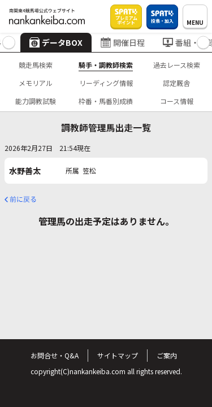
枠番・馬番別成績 (106, 101)
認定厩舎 (176, 83)
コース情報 (176, 101)
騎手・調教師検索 (106, 65)
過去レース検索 (176, 65)
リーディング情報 (106, 83)
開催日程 (123, 42)
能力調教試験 (35, 101)
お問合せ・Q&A (55, 355)
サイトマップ (117, 355)
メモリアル (36, 83)
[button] (8, 42)
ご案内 (167, 355)
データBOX (56, 42)
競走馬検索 (36, 65)
